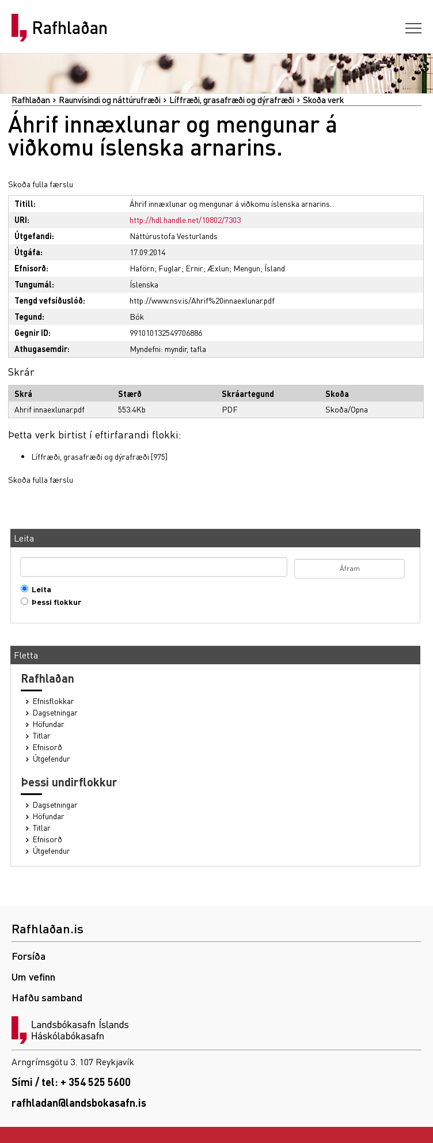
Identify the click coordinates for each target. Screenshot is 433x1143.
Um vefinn (33, 976)
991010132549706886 (166, 332)
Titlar (42, 735)
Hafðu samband (47, 997)
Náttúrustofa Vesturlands (174, 235)
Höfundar (48, 724)
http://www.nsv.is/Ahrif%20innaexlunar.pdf (202, 300)
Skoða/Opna (346, 409)
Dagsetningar (55, 712)
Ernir (194, 268)
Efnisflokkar (53, 701)
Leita (38, 589)
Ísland (274, 268)
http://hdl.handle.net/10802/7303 (185, 219)
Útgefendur (51, 758)
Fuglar (169, 268)
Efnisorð (47, 747)
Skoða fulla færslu (40, 184)
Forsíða (28, 955)
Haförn (142, 268)
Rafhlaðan (70, 27)
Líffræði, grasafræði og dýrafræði (231, 99)
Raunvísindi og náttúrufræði (110, 99)
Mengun (246, 268)
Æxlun (218, 268)
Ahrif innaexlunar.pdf (49, 409)
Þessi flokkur (53, 602)
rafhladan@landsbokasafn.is (79, 1102)
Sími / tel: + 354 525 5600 (71, 1081)
